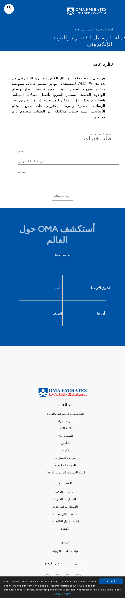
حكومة (65, 450)
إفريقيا (83, 313)
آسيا (83, 288)
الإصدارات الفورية (65, 499)
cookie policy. (62, 594)
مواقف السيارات (65, 458)
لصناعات (107, 29)
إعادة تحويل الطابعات (65, 521)
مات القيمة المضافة (88, 29)
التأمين (65, 443)
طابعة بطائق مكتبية (65, 514)
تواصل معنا (62, 254)
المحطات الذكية (65, 492)
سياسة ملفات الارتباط (65, 551)
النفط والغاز (65, 435)
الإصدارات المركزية (65, 506)
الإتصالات (65, 428)
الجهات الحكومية (65, 465)
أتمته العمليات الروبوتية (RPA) (65, 472)
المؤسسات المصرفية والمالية (65, 414)
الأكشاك (65, 528)
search (9, 7)
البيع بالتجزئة (65, 421)
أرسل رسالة (62, 201)
